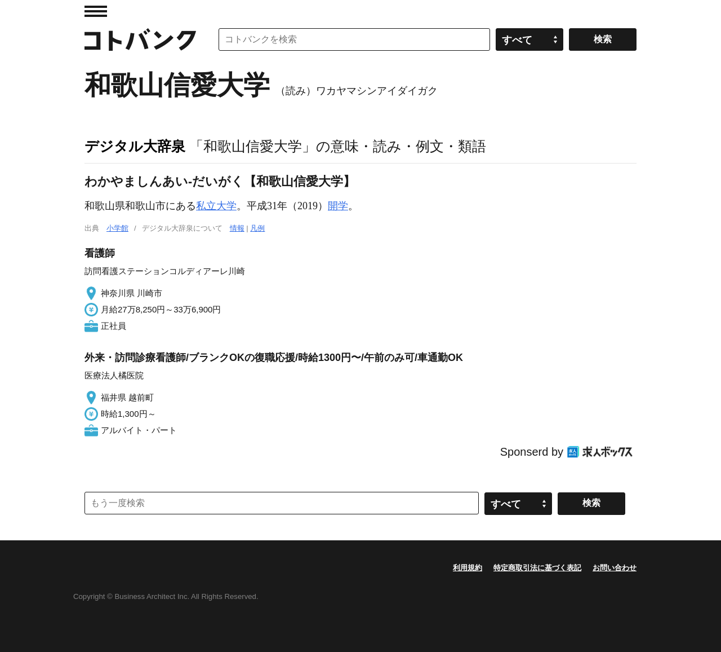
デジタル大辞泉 (134, 146)
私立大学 (216, 206)
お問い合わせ (615, 567)
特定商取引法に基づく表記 (537, 567)
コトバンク (140, 39)
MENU (95, 11)
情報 (237, 228)
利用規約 (467, 567)
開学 (338, 206)
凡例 (257, 228)
